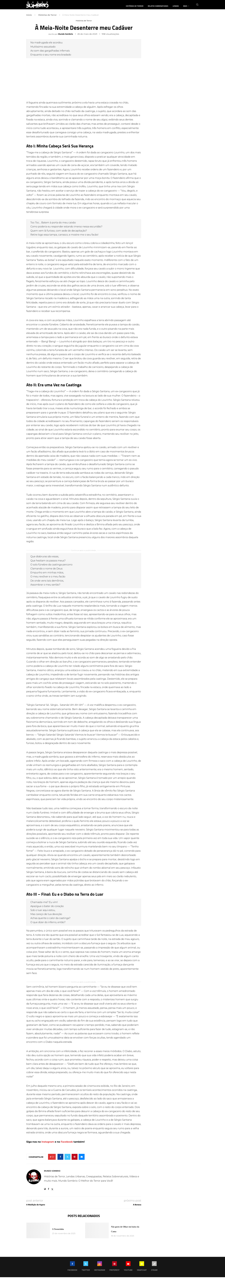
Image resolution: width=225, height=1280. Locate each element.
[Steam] (154, 1269)
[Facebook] (72, 1269)
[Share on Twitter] (67, 1160)
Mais (185, 6)
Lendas (176, 6)
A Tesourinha (58, 1232)
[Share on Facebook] (60, 1160)
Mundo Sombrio (65, 37)
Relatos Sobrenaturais (158, 6)
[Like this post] (53, 1160)
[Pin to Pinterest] (75, 1160)
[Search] (197, 6)
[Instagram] (99, 1269)
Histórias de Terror (134, 6)
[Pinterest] (114, 1269)
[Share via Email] (82, 1160)
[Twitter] (86, 1269)
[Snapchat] (142, 1269)
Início (29, 18)
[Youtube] (128, 1269)
